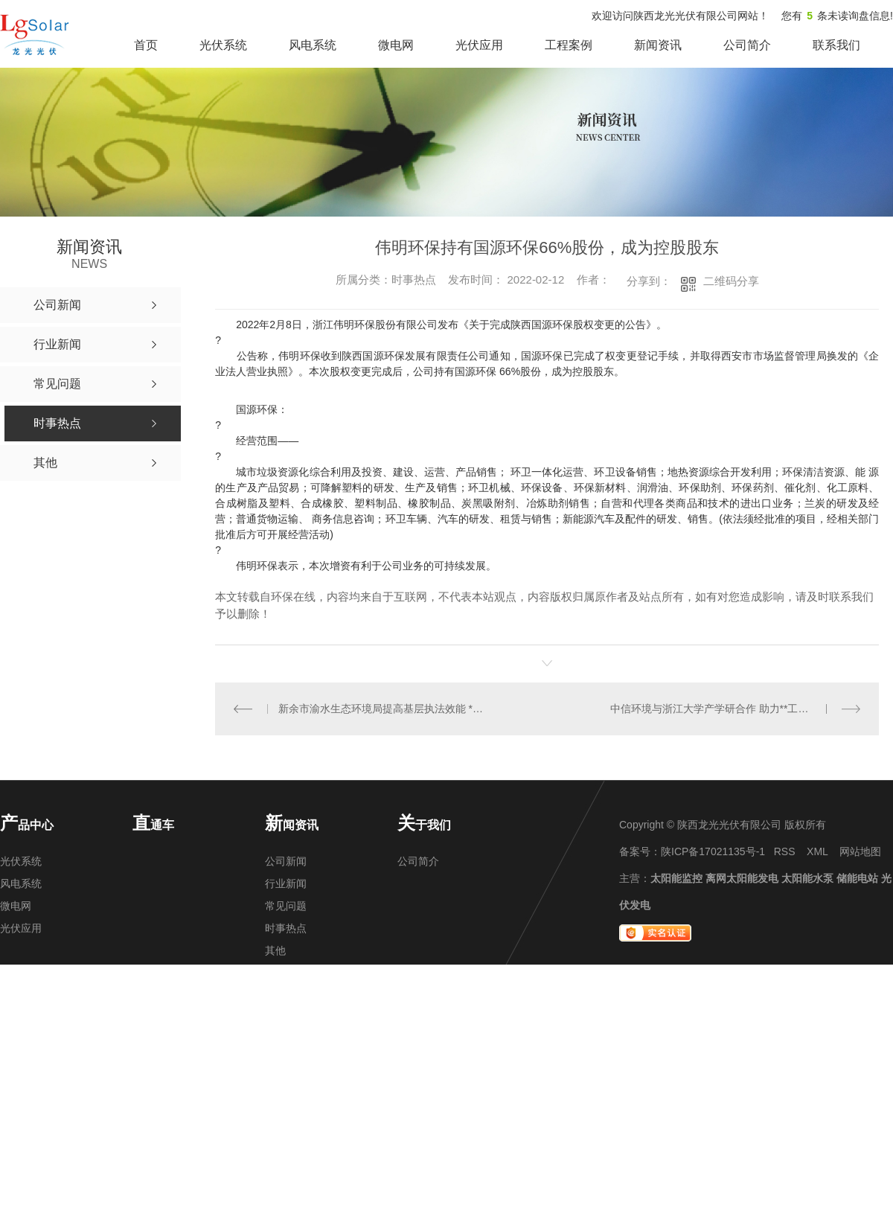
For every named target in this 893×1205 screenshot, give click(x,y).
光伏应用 (479, 45)
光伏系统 (223, 45)
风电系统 (312, 45)
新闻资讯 (658, 45)
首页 (146, 45)
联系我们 (836, 45)
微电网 (396, 45)
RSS (785, 851)
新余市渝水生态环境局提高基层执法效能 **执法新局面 (381, 709)
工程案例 (568, 45)
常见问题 (286, 906)
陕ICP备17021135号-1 (713, 851)
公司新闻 (286, 861)
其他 (275, 950)
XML (817, 851)
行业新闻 (286, 883)
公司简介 (747, 45)
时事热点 (286, 928)
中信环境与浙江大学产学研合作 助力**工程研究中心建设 (735, 709)
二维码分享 (731, 281)
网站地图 (860, 851)
